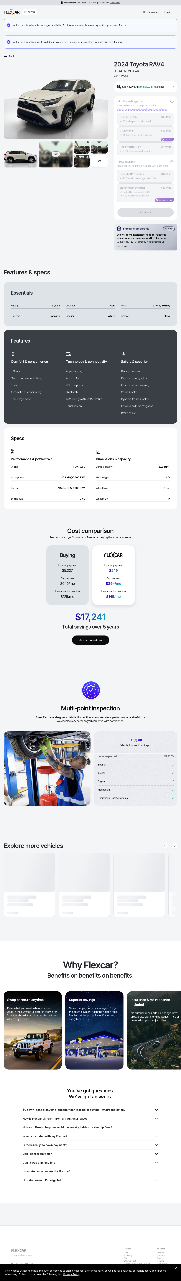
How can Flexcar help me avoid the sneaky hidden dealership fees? (90, 1127)
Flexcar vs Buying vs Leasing (137, 1263)
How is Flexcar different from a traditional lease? (90, 1118)
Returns (160, 1261)
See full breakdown (90, 640)
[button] (29, 885)
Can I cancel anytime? (90, 1154)
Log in (167, 12)
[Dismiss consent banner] (176, 1267)
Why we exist (130, 1261)
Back (9, 56)
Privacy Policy (71, 1274)
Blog (126, 1258)
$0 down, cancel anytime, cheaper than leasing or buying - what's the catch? (90, 1110)
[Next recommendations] (174, 846)
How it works (150, 12)
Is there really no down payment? (90, 1145)
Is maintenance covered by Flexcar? (90, 1171)
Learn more (115, 3)
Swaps (160, 1258)
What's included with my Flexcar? (90, 1136)
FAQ (126, 1253)
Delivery (161, 1255)
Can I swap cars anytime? (90, 1162)
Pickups (160, 1253)
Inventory (128, 1255)
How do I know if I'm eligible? (90, 1180)
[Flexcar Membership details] (145, 237)
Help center (162, 1263)
